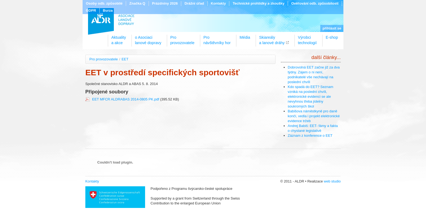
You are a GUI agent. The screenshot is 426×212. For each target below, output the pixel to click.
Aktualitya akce (118, 38)
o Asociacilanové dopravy (148, 38)
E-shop (332, 37)
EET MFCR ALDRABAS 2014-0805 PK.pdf (126, 99)
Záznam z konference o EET (310, 135)
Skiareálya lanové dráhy (272, 38)
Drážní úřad (194, 3)
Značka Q (137, 3)
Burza (108, 10)
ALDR (111, 21)
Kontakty (218, 3)
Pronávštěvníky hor (217, 38)
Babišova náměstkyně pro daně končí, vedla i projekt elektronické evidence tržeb (314, 116)
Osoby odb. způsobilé (104, 3)
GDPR (91, 10)
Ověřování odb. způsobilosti (315, 3)
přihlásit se (331, 28)
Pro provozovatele (103, 59)
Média (245, 37)
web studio (332, 181)
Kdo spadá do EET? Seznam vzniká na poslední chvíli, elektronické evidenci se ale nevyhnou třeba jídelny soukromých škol (310, 96)
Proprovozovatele (182, 38)
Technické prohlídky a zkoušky (258, 3)
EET (124, 59)
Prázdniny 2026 (165, 3)
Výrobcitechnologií (307, 38)
